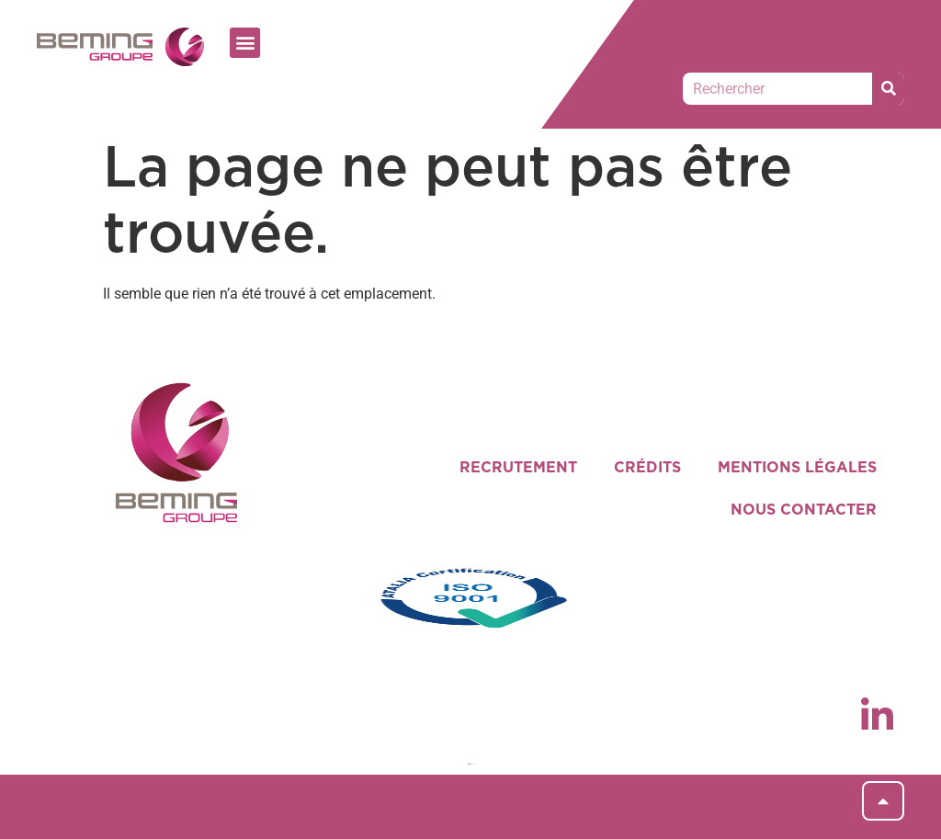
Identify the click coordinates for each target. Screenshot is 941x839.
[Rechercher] (888, 89)
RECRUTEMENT (518, 467)
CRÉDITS (647, 467)
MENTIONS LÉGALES (797, 467)
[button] (245, 43)
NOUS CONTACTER (804, 510)
